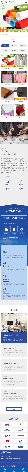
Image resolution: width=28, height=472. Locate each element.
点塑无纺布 (14, 50)
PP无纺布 (23, 50)
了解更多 (14, 409)
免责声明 (13, 466)
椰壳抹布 (5, 50)
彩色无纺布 (14, 45)
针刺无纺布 (5, 45)
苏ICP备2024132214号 (5, 466)
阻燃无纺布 (22, 45)
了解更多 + (8, 176)
